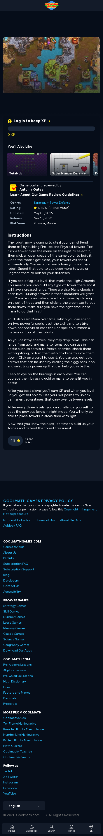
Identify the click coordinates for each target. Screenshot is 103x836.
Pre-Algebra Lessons (17, 665)
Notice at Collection (17, 520)
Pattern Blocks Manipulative (22, 740)
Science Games (14, 639)
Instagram (10, 782)
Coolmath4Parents (16, 757)
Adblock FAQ (12, 525)
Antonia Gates (31, 189)
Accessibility (12, 592)
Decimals (9, 698)
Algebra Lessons (14, 670)
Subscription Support (18, 569)
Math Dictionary (14, 681)
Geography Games (16, 645)
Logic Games (12, 622)
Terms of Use (46, 520)
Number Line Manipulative (21, 735)
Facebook (10, 788)
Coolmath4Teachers (18, 751)
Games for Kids (13, 547)
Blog (6, 575)
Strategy (40, 203)
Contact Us (11, 586)
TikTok (8, 771)
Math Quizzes (12, 746)
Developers (11, 580)
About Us (9, 552)
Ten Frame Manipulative (19, 723)
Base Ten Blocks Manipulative (23, 729)
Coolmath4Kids (14, 718)
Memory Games (14, 628)
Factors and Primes (16, 692)
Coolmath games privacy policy (38, 501)
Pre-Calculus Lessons (18, 676)
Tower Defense (60, 203)
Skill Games (11, 611)
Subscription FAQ (15, 564)
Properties (10, 704)
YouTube (9, 793)
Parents (8, 558)
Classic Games (13, 634)
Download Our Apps (17, 650)
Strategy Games (14, 606)
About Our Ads (70, 520)
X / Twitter (10, 777)
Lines (6, 687)
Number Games (14, 617)
